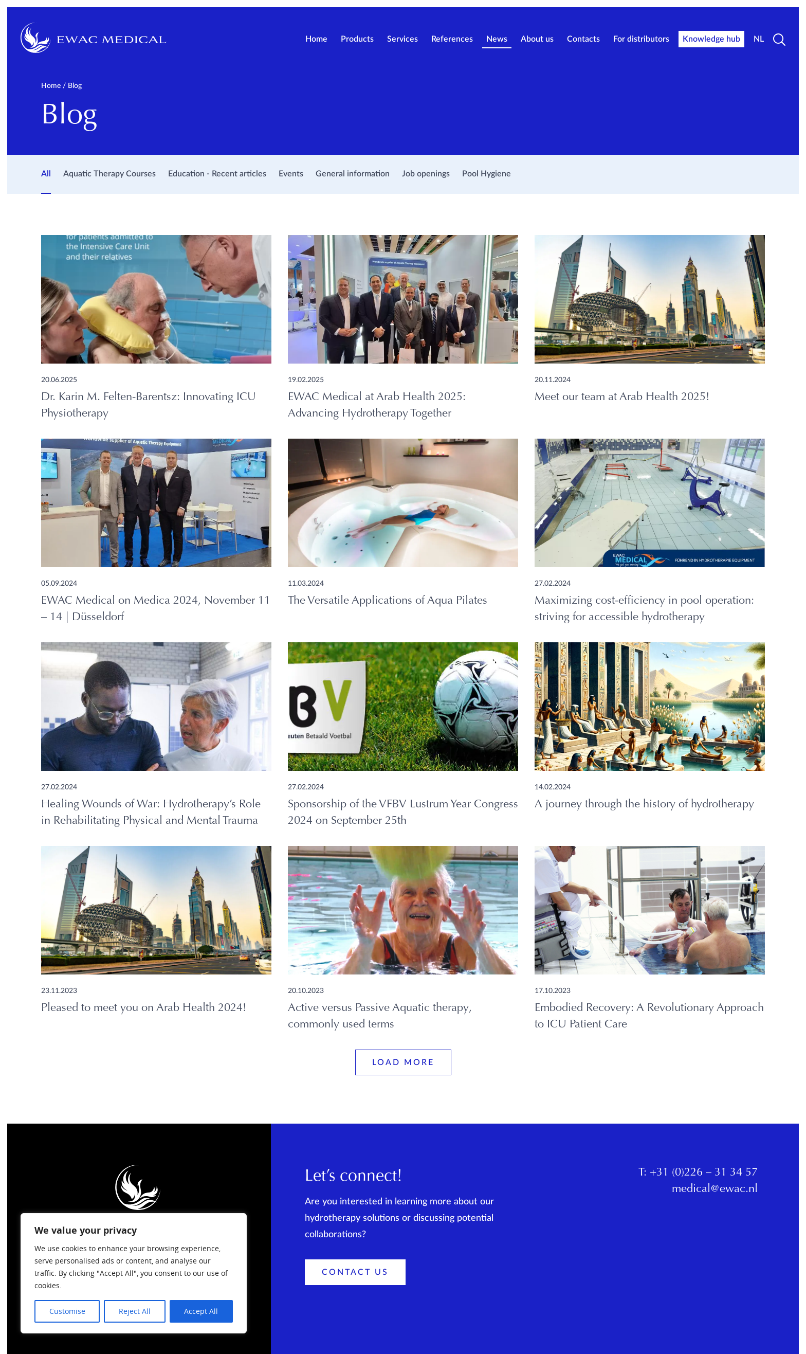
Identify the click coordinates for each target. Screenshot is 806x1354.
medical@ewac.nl (715, 1189)
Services (402, 39)
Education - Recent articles (217, 174)
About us (537, 39)
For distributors (641, 39)
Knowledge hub (711, 39)
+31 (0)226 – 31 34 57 (704, 1173)
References (452, 39)
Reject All (135, 1311)
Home (316, 39)
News (496, 39)
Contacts (583, 39)
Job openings (426, 174)
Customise (67, 1311)
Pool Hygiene (486, 174)
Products (357, 39)
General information (353, 174)
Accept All (201, 1311)
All (46, 174)
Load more (403, 1062)
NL (759, 39)
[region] (134, 1273)
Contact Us (355, 1272)
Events (291, 174)
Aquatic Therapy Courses (109, 174)
